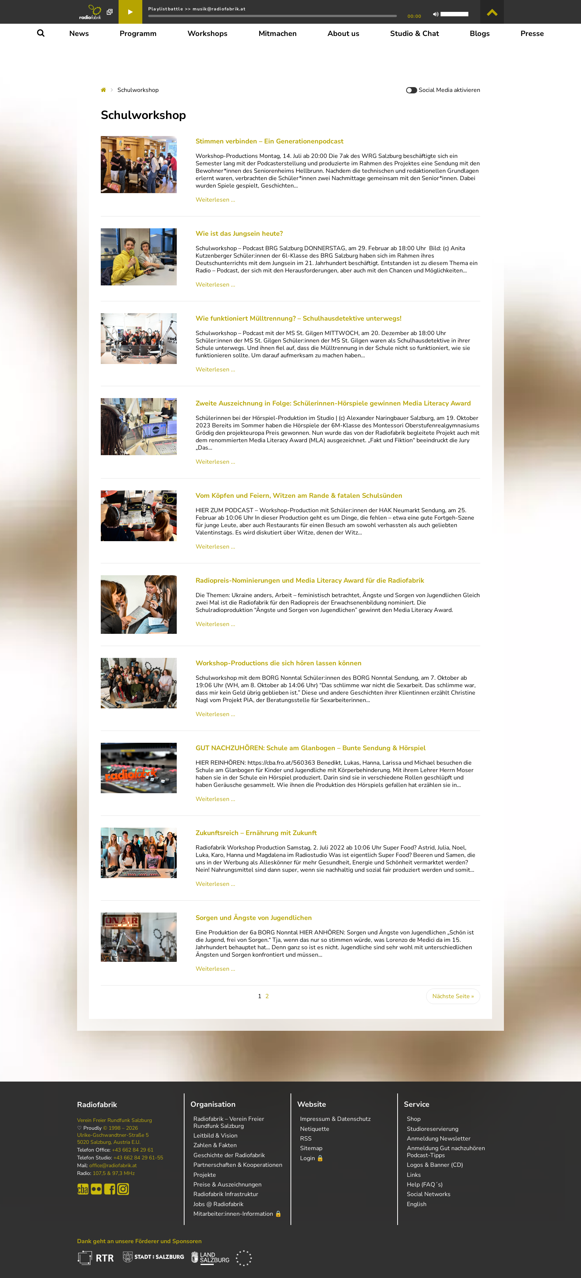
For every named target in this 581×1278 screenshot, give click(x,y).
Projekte (204, 1175)
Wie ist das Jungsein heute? (239, 233)
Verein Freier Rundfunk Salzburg (114, 1120)
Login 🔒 (312, 1158)
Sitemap (311, 1148)
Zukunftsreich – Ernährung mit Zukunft (256, 827)
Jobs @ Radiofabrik (218, 1204)
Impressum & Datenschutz (335, 1119)
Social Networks (429, 1194)
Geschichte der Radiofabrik (229, 1155)
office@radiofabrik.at (113, 1165)
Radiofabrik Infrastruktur (225, 1194)
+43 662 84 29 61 (132, 1150)
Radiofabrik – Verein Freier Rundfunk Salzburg (228, 1122)
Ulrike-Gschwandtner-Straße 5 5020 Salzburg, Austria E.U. (113, 1138)
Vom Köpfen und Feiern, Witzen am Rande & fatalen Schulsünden (299, 495)
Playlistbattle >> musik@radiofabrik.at (197, 9)
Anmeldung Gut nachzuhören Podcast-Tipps (446, 1151)
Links (414, 1175)
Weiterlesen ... (215, 200)
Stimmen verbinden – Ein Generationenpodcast (269, 141)
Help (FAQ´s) (425, 1185)
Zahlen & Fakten (215, 1145)
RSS (306, 1139)
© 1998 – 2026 (120, 1128)
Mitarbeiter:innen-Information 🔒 (237, 1214)
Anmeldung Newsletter (439, 1139)
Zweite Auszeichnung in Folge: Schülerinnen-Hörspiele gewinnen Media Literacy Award (336, 403)
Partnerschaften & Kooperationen (237, 1165)
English (416, 1204)
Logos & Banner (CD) (435, 1165)
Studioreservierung (432, 1129)
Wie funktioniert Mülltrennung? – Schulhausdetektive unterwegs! (298, 318)
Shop (414, 1119)
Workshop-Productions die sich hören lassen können (279, 657)
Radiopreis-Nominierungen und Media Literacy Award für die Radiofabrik (310, 580)
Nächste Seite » (453, 991)
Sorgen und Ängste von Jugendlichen (254, 912)
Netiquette (314, 1129)
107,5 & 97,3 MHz (114, 1173)
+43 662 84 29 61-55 (138, 1158)
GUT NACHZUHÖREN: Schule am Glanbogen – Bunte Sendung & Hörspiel (311, 742)
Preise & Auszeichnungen (227, 1185)
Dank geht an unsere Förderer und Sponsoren (139, 1241)
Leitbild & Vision (215, 1136)
